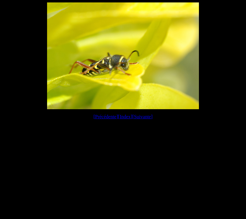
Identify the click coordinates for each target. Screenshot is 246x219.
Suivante (142, 116)
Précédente (105, 116)
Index (125, 116)
